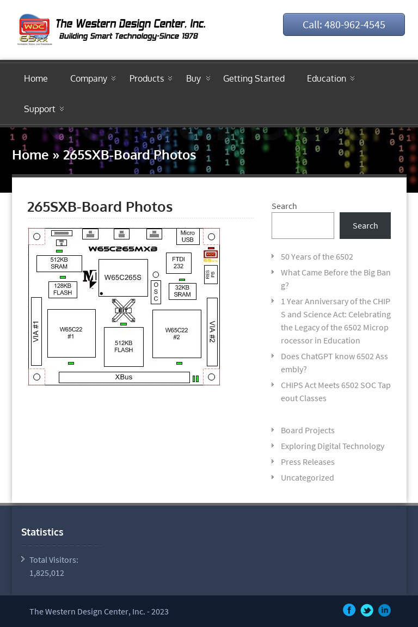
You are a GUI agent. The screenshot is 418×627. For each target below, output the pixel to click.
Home (36, 78)
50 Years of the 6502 (317, 256)
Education (326, 78)
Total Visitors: (54, 559)
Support (40, 108)
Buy (193, 78)
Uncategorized (307, 477)
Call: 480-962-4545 (344, 24)
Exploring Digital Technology (332, 445)
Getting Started (254, 78)
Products (147, 78)
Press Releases (308, 461)
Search (284, 205)
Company (88, 78)
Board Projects (308, 430)
